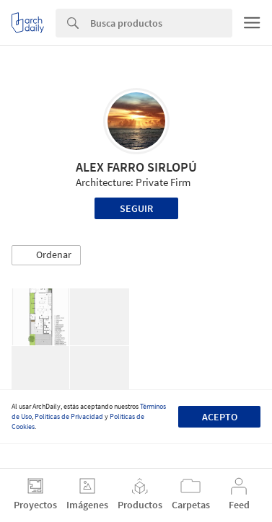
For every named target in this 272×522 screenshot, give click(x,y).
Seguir (136, 208)
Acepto (219, 416)
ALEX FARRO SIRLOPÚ (136, 167)
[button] (46, 255)
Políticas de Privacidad (69, 416)
